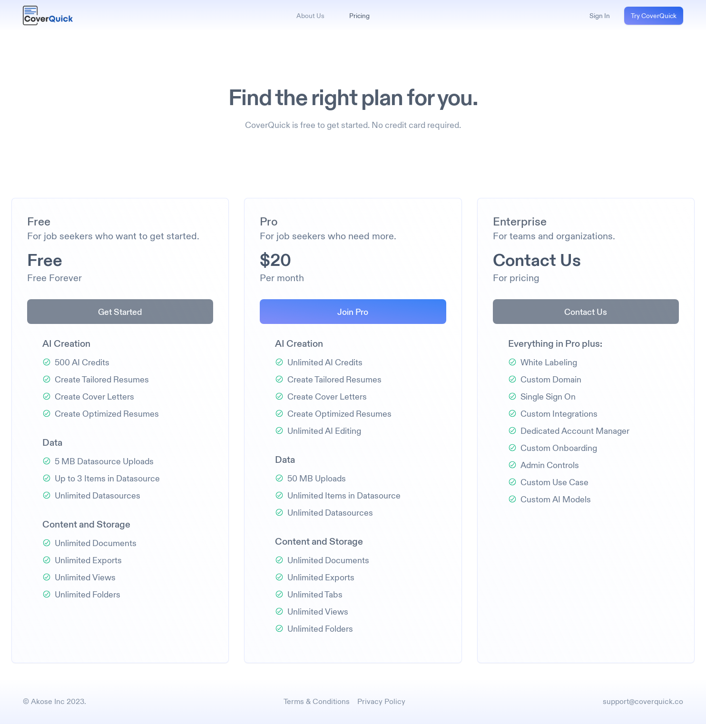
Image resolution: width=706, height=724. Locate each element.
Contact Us (585, 311)
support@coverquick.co (643, 700)
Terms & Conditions (317, 700)
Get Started (120, 311)
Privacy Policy (381, 700)
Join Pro (352, 311)
